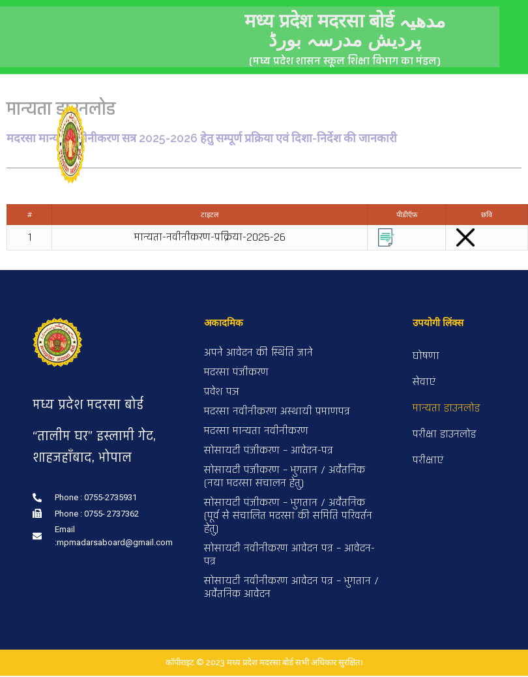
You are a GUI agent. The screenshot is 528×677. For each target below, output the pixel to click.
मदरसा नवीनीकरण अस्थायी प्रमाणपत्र (277, 413)
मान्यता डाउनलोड (446, 409)
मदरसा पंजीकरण (236, 374)
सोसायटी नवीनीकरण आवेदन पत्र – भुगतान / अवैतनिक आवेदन (291, 589)
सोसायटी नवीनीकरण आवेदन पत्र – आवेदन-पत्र (289, 557)
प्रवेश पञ (221, 393)
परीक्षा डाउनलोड (444, 436)
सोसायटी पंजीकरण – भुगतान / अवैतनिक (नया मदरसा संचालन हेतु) (284, 478)
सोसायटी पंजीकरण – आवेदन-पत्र (268, 452)
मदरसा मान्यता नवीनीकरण (256, 432)
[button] (490, 110)
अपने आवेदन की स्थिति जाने (258, 354)
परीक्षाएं (428, 462)
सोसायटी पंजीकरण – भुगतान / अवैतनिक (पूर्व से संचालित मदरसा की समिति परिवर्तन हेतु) (288, 517)
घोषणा (426, 357)
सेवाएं (424, 383)
